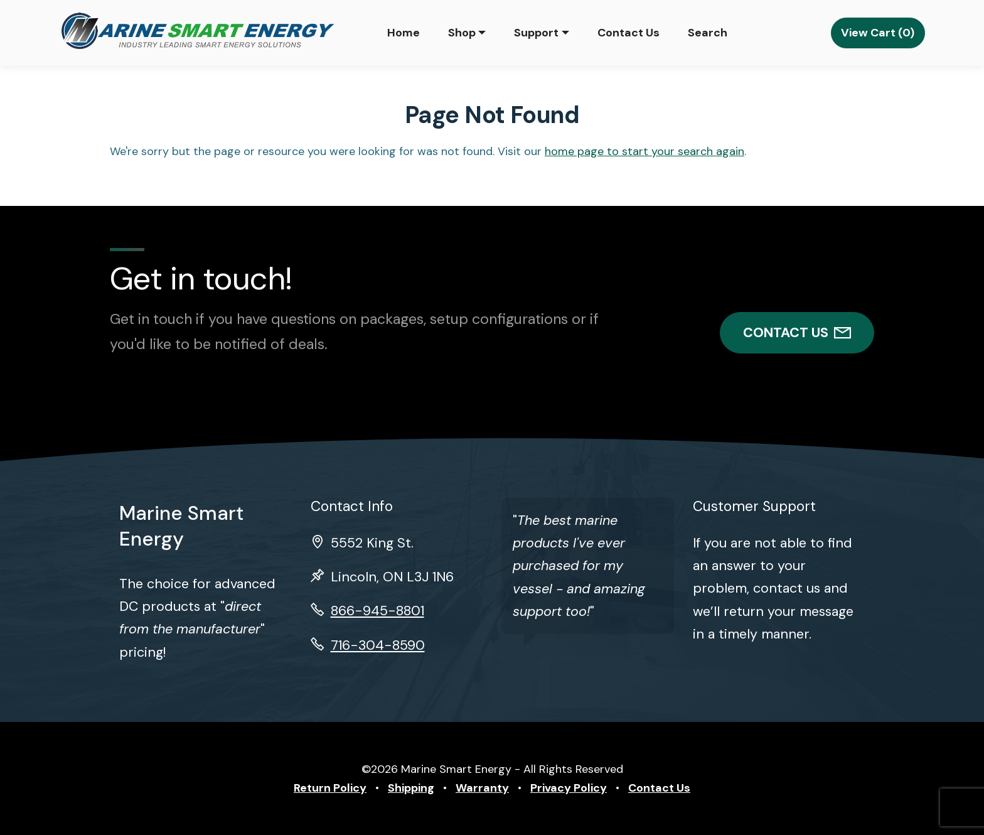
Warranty (482, 787)
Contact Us (628, 32)
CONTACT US (797, 333)
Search (707, 32)
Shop (462, 32)
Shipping (411, 787)
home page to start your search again (644, 151)
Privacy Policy (568, 787)
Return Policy (330, 787)
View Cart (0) (877, 32)
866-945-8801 (377, 611)
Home (403, 32)
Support (536, 32)
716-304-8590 (378, 645)
